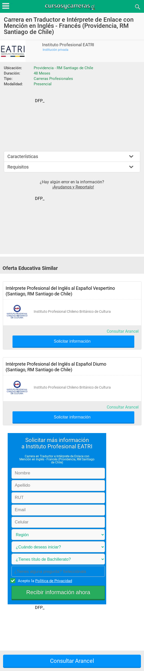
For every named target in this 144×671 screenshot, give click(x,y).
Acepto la (44, 580)
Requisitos (18, 167)
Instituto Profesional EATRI (68, 45)
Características (22, 156)
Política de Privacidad (53, 581)
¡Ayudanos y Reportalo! (73, 187)
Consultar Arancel (123, 331)
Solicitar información (72, 341)
